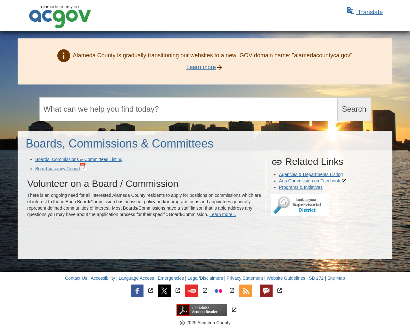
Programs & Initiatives (301, 187)
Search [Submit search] (354, 109)
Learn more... (222, 214)
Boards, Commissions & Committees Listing (78, 159)
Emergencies (171, 278)
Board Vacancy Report (57, 168)
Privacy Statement (245, 278)
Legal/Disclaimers (205, 278)
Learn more (201, 67)
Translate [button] (365, 12)
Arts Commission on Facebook (309, 180)
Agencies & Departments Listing (311, 174)
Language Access (136, 278)
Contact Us (76, 278)
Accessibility (103, 278)
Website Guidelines (286, 278)
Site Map (336, 278)
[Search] (188, 109)
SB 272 (317, 278)
